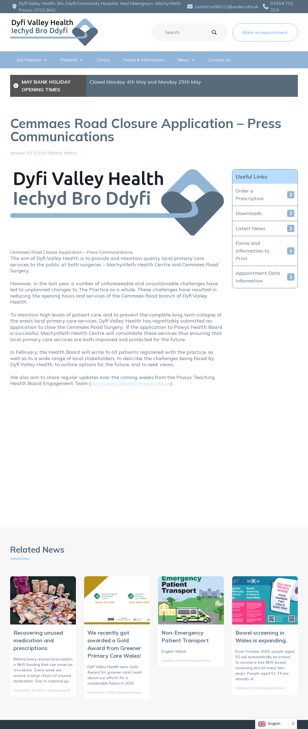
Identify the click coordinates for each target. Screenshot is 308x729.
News (186, 59)
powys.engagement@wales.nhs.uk (130, 383)
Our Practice (32, 59)
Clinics (103, 60)
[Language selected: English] (276, 723)
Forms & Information (143, 60)
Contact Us (220, 60)
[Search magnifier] (214, 32)
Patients (72, 59)
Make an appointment (265, 32)
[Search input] (187, 32)
